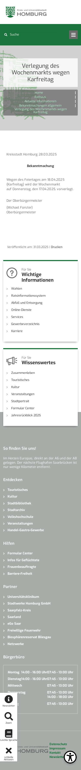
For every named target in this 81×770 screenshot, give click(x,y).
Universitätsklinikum (23, 597)
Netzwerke (16, 644)
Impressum (57, 748)
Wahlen (16, 289)
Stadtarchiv (16, 510)
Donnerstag (16, 692)
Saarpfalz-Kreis (19, 610)
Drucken (56, 247)
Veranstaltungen (22, 394)
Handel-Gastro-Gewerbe (26, 530)
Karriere (17, 331)
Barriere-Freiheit (20, 573)
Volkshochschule (20, 517)
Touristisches (20, 380)
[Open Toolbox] (70, 757)
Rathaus (40, 97)
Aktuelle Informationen (40, 101)
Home (39, 93)
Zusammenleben (23, 373)
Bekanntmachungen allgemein (40, 106)
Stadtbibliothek (19, 503)
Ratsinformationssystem (28, 296)
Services (17, 317)
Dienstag (14, 679)
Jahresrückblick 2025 (26, 415)
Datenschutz (58, 744)
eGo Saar (14, 623)
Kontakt (54, 753)
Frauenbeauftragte (22, 567)
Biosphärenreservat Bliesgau (29, 637)
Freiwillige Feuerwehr (24, 630)
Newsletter (57, 757)
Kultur (15, 387)
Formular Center (23, 408)
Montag (13, 672)
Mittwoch (15, 685)
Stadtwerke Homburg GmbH (29, 603)
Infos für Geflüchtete (23, 560)
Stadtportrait (20, 401)
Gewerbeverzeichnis (25, 324)
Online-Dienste (21, 310)
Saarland (14, 617)
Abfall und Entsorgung (26, 303)
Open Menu (73, 34)
